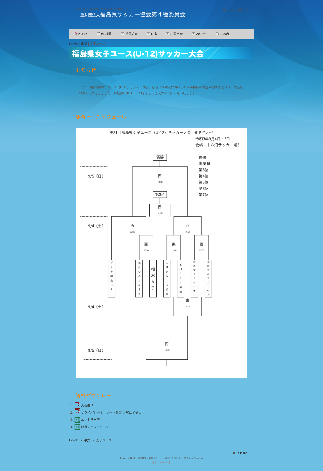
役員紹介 (129, 33)
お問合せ (174, 33)
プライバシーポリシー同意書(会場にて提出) (108, 412)
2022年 (199, 33)
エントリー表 (87, 419)
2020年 (222, 33)
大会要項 (84, 405)
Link (152, 33)
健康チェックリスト (91, 427)
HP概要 (103, 33)
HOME (81, 33)
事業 (84, 44)
